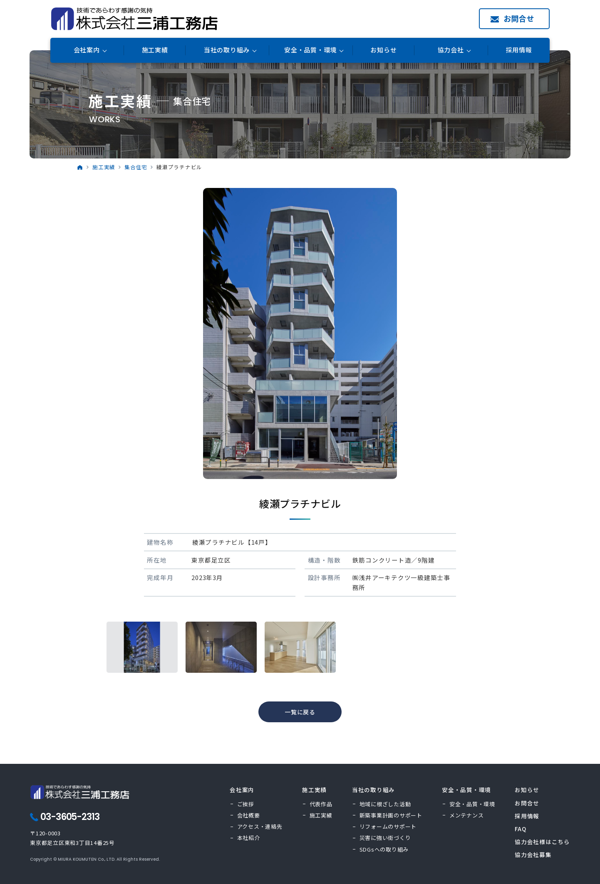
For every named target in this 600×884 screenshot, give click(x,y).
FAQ (520, 829)
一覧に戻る (300, 712)
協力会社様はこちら (542, 841)
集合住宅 (135, 167)
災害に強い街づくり (385, 838)
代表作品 (321, 804)
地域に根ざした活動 (385, 804)
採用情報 (519, 50)
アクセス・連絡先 (260, 826)
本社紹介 (248, 838)
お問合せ (519, 18)
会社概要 (248, 815)
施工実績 (155, 50)
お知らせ (383, 50)
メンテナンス (466, 815)
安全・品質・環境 (472, 804)
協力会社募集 (533, 854)
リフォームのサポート (388, 826)
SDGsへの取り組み (384, 849)
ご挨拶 (245, 804)
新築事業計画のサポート (391, 815)
